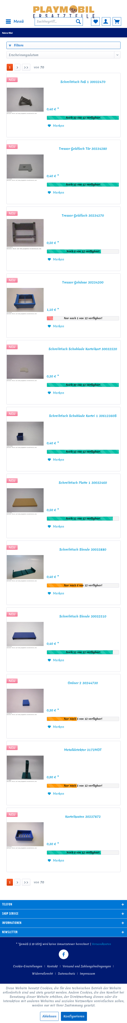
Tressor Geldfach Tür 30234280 (83, 149)
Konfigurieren (74, 1016)
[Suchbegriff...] (59, 21)
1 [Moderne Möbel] (10, 67)
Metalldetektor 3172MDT (83, 750)
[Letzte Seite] (26, 67)
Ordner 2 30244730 (83, 683)
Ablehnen (49, 1016)
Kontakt (52, 966)
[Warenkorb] (117, 21)
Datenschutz (66, 974)
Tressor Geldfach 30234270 (83, 215)
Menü (15, 21)
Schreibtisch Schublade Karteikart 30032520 (83, 349)
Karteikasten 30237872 (83, 817)
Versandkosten (101, 944)
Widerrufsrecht (42, 974)
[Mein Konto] (106, 21)
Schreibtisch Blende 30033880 (82, 549)
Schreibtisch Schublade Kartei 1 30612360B (83, 416)
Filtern (16, 45)
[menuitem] (14, 21)
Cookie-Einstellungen (27, 966)
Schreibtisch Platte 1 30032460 (83, 483)
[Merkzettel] (95, 21)
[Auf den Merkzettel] (56, 125)
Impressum (87, 974)
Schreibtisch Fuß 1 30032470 (82, 82)
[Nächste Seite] (17, 67)
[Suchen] (78, 21)
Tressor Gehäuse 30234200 (83, 282)
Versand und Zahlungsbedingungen (87, 966)
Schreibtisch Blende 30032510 (82, 616)
